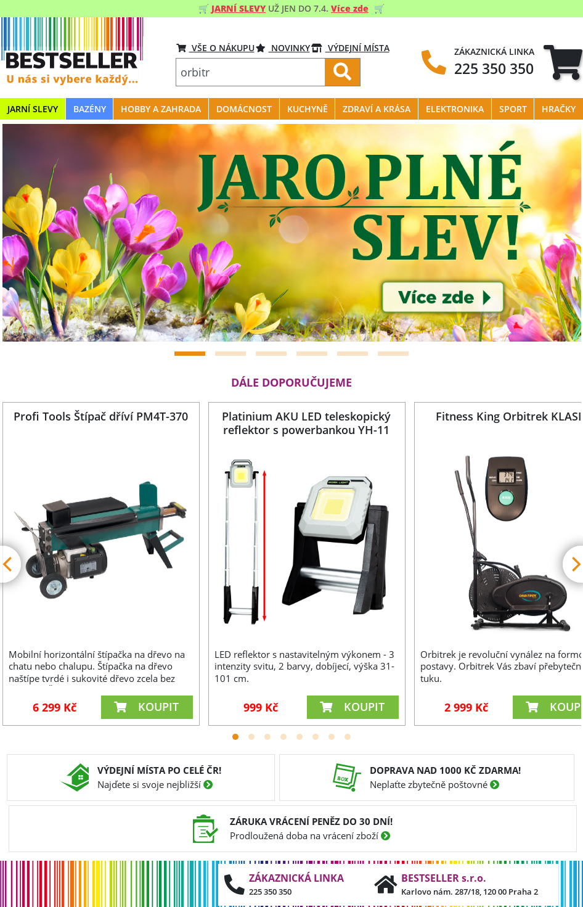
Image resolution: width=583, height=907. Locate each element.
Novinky (283, 47)
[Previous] (27, 232)
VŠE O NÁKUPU (215, 47)
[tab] (563, 62)
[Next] (556, 232)
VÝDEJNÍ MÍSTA (350, 47)
